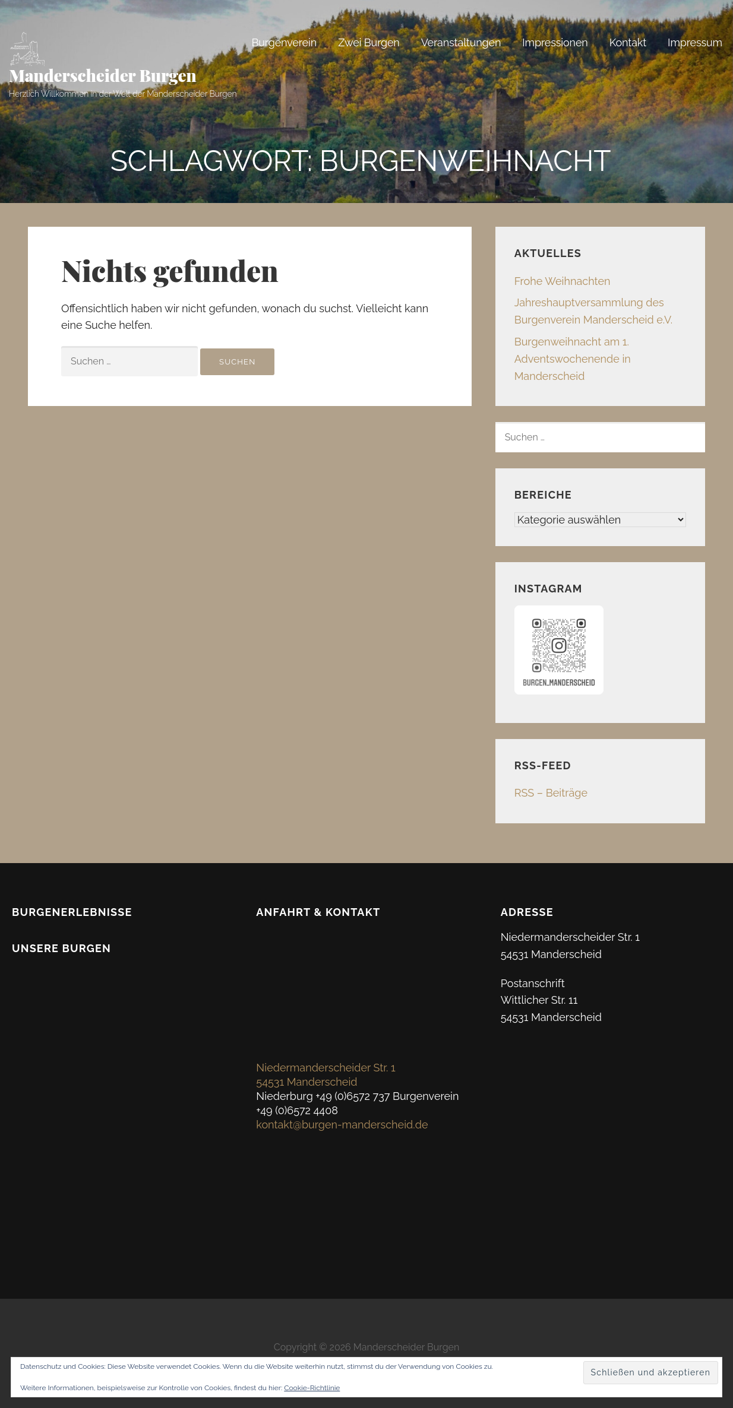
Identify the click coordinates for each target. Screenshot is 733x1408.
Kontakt (627, 42)
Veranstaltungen (461, 42)
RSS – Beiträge (550, 793)
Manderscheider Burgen (102, 75)
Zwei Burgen (369, 42)
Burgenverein (284, 42)
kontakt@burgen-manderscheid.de (342, 1124)
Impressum (695, 42)
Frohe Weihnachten (562, 281)
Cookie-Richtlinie (312, 1388)
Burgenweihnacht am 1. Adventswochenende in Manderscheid (572, 358)
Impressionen (554, 42)
